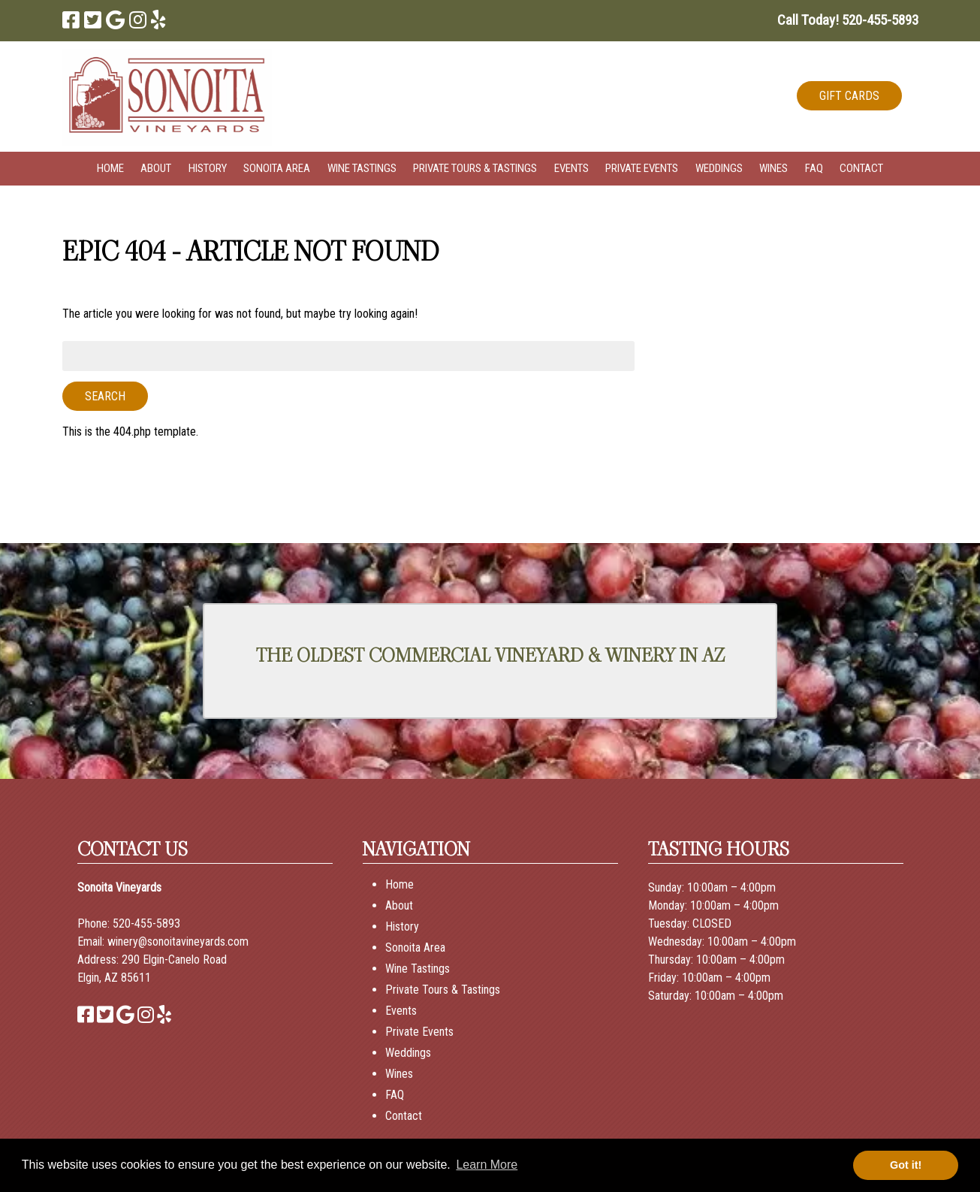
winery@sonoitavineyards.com (178, 941)
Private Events (641, 168)
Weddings (719, 168)
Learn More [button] (486, 1164)
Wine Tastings (362, 168)
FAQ (814, 168)
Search (105, 396)
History (207, 168)
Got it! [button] (905, 1165)
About (155, 168)
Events (571, 168)
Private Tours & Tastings (475, 168)
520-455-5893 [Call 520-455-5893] (146, 923)
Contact (861, 168)
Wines (773, 168)
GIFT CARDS (849, 96)
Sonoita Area (276, 168)
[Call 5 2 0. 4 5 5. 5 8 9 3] (880, 20)
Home (110, 168)
